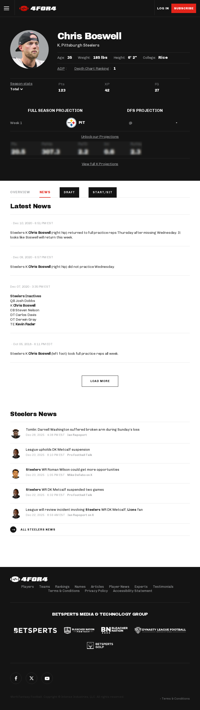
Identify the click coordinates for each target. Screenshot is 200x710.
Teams (44, 587)
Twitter (31, 678)
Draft (69, 196)
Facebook (16, 678)
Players (27, 587)
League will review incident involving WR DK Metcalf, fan (84, 514)
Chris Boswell (39, 237)
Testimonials (163, 587)
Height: (120, 57)
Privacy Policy (96, 591)
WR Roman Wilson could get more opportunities (72, 474)
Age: (61, 57)
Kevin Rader (25, 328)
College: (149, 57)
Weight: (84, 57)
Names (80, 587)
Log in (163, 8)
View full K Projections (100, 168)
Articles (97, 587)
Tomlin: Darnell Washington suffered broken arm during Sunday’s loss (83, 434)
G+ (47, 678)
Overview (20, 196)
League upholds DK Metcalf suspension (58, 454)
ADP (61, 68)
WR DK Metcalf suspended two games (65, 494)
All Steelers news (38, 533)
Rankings (62, 587)
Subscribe (183, 8)
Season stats (21, 83)
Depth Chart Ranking (91, 68)
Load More (100, 385)
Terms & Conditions (64, 591)
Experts (141, 587)
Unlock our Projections (100, 140)
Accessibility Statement (132, 591)
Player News (119, 587)
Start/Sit (103, 196)
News (44, 196)
